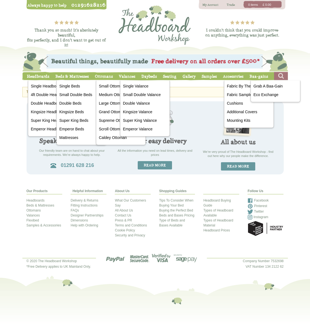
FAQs (75, 210)
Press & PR (123, 220)
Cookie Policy (125, 230)
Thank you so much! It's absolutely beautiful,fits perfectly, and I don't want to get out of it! (66, 38)
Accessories (233, 76)
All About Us (124, 210)
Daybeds (149, 76)
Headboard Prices (216, 230)
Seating (169, 76)
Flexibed (33, 220)
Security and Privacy (130, 235)
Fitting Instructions (84, 205)
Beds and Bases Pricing (176, 215)
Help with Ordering (84, 225)
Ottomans (104, 76)
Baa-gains (258, 76)
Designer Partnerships (87, 215)
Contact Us (123, 215)
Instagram (258, 217)
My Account (210, 5)
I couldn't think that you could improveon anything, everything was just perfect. (242, 33)
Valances (127, 76)
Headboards (38, 76)
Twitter (256, 211)
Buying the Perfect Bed (176, 210)
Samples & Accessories (44, 225)
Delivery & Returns (84, 200)
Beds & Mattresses (72, 76)
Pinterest (257, 206)
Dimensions (79, 220)
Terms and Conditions (131, 225)
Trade (231, 5)
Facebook (258, 200)
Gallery (189, 76)
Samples (209, 76)
